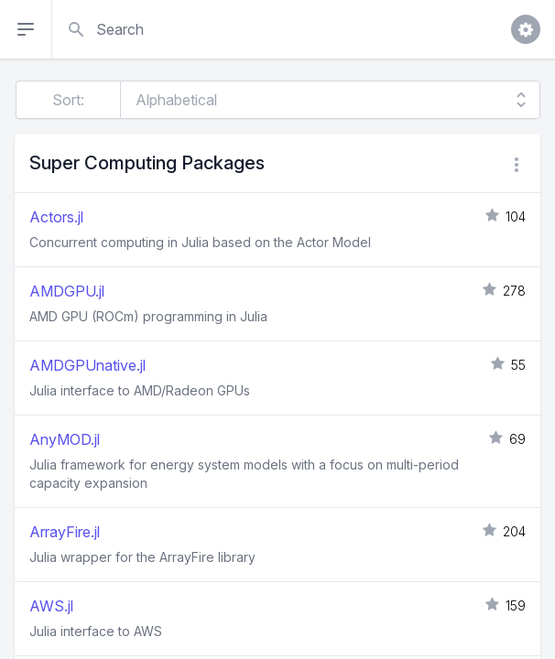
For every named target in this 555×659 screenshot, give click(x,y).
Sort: (68, 100)
